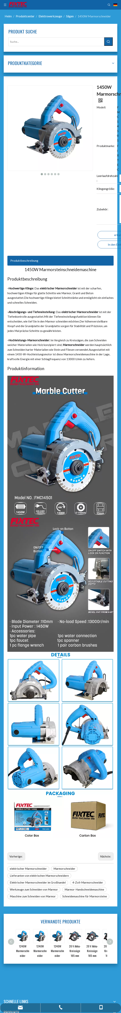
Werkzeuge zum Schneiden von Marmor (34, 889)
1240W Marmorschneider (22, 951)
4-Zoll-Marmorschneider (87, 882)
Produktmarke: (106, 146)
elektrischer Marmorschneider (28, 868)
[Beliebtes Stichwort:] (108, 41)
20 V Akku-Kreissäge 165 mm (75, 951)
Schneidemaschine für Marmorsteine (84, 896)
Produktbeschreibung (24, 260)
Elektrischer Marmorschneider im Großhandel (38, 882)
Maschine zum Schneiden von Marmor (33, 896)
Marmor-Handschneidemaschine (84, 889)
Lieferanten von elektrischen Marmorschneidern (39, 875)
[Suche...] (56, 41)
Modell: (101, 107)
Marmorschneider (64, 868)
